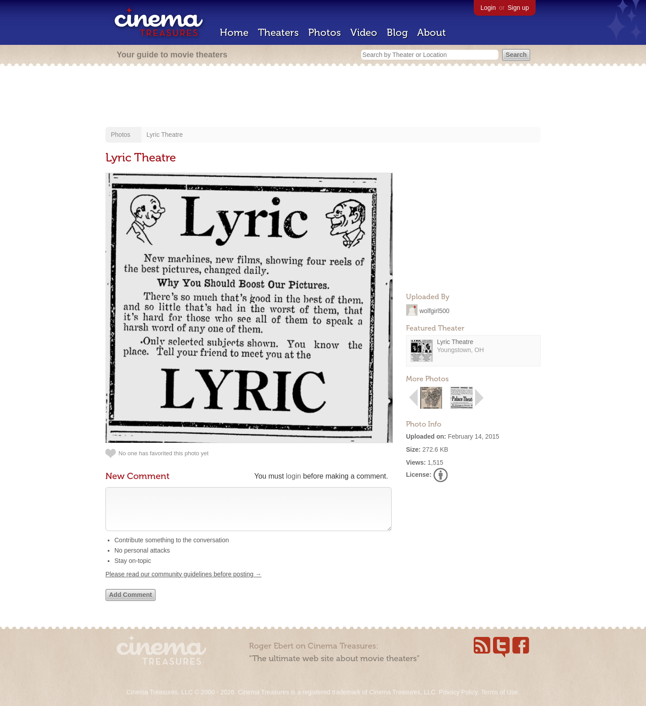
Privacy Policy (458, 692)
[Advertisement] (323, 97)
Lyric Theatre (165, 134)
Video (363, 32)
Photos (324, 32)
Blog (397, 32)
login (293, 476)
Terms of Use (499, 692)
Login (488, 7)
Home (234, 32)
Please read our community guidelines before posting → (183, 583)
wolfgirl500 (434, 310)
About (431, 32)
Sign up (518, 7)
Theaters (278, 32)
